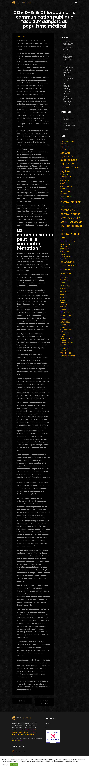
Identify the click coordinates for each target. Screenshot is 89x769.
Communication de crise (69, 119)
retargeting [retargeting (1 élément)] (63, 344)
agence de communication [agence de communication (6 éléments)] (69, 158)
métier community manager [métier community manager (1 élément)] (65, 333)
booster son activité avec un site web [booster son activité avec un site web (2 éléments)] (65, 176)
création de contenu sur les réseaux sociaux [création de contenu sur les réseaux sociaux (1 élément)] (66, 284)
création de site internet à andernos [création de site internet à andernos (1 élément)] (66, 290)
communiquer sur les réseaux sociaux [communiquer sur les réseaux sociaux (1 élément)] (65, 249)
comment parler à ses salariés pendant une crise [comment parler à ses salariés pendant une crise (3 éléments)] (65, 193)
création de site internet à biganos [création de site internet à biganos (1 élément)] (66, 296)
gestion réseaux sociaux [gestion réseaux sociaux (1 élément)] (66, 329)
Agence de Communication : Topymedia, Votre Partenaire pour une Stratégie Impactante (68, 46)
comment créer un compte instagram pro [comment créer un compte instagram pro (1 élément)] (66, 185)
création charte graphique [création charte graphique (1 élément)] (64, 278)
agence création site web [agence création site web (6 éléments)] (65, 149)
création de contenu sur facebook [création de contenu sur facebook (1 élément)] (66, 281)
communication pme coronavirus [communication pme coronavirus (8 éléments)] (70, 237)
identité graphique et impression (23, 734)
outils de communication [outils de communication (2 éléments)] (65, 337)
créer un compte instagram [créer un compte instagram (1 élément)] (64, 308)
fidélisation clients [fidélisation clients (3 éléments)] (65, 326)
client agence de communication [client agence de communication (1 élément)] (64, 182)
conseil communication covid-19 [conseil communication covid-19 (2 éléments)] (65, 257)
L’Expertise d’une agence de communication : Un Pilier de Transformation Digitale (68, 101)
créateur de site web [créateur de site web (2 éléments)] (66, 275)
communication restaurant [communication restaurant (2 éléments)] (65, 245)
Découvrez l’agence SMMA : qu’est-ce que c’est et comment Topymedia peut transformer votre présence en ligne (68, 73)
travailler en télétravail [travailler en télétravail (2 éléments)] (64, 349)
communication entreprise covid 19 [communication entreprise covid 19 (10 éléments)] (71, 226)
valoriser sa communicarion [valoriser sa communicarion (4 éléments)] (67, 354)
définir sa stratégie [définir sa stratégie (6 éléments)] (65, 313)
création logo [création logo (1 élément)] (63, 306)
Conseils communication (69, 124)
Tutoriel (65, 130)
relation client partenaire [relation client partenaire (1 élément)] (66, 342)
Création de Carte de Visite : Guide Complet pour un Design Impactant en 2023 (68, 58)
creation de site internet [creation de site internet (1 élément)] (66, 272)
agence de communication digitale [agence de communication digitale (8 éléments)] (70, 167)
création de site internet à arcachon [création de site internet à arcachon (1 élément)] (66, 293)
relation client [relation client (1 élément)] (63, 340)
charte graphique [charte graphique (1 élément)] (64, 180)
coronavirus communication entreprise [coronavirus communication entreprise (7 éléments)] (69, 265)
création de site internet (28, 730)
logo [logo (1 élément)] (61, 331)
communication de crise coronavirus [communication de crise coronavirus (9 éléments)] (70, 206)
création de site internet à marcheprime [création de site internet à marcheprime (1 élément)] (66, 299)
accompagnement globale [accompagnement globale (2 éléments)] (67, 142)
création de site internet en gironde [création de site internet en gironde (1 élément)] (66, 287)
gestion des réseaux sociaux (24, 732)
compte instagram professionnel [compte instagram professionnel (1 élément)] (65, 252)
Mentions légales (17, 740)
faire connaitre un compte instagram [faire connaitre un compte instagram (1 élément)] (65, 321)
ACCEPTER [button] (14, 765)
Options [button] (5, 765)
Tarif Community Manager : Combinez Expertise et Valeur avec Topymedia (67, 88)
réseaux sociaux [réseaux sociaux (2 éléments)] (66, 346)
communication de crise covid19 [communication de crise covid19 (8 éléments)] (70, 215)
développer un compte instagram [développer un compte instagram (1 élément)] (65, 318)
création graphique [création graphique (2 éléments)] (64, 303)
